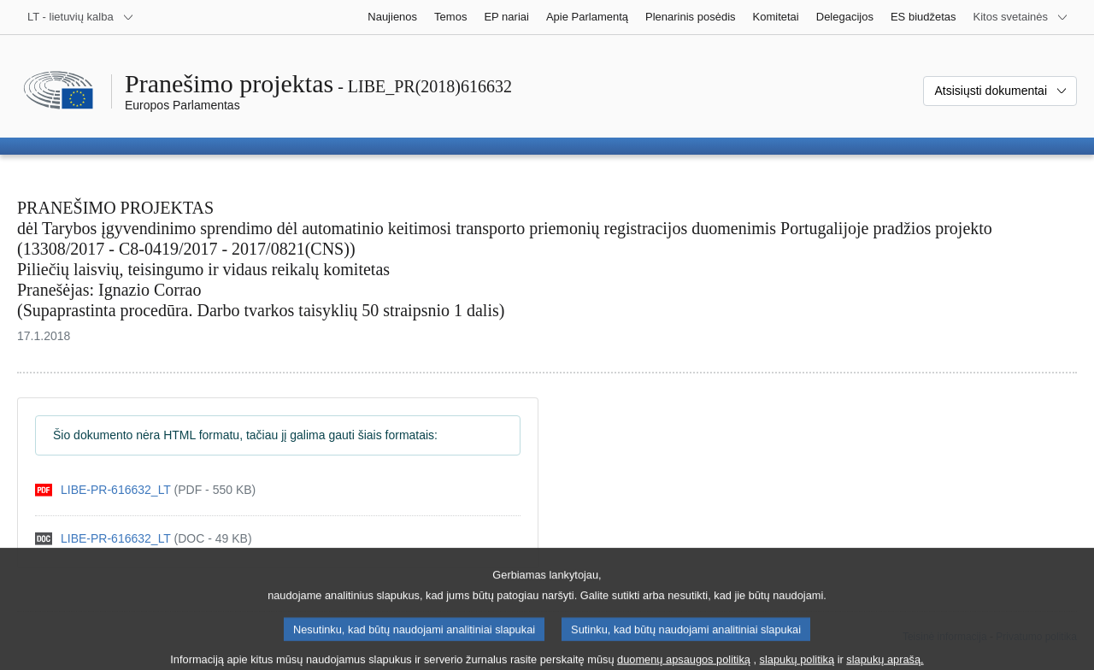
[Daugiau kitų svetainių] (1021, 17)
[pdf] (145, 490)
